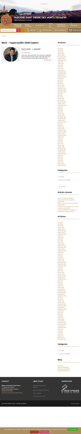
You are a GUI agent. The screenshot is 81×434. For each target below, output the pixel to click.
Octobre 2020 (61, 133)
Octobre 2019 (61, 152)
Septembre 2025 (62, 60)
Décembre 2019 (62, 148)
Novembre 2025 (62, 56)
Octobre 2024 (61, 75)
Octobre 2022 (61, 103)
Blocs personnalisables (65, 180)
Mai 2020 (60, 140)
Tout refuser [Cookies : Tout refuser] (34, 432)
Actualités (61, 176)
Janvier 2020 (61, 146)
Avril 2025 (60, 66)
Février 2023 (61, 98)
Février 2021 (61, 126)
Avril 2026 (60, 50)
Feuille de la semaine (18, 25)
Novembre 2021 (62, 118)
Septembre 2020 (62, 135)
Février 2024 (61, 85)
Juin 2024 (60, 80)
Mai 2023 (60, 95)
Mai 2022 (60, 108)
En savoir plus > (48, 60)
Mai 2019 (60, 158)
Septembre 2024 (62, 76)
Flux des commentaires (64, 369)
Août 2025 (60, 61)
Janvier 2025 (61, 70)
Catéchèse (62, 30)
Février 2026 (61, 53)
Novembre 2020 (62, 131)
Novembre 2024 (62, 73)
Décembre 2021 (62, 116)
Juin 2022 (60, 106)
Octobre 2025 (61, 58)
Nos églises (47, 30)
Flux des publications (63, 367)
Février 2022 (61, 113)
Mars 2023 (60, 96)
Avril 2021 (60, 125)
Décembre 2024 (62, 71)
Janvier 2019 (61, 163)
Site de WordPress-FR (64, 370)
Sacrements (41, 25)
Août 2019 (60, 155)
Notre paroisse (29, 25)
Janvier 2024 (61, 86)
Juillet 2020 (61, 136)
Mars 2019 (60, 162)
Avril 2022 (60, 110)
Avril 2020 (60, 141)
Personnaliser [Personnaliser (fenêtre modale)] (44, 432)
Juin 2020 (60, 138)
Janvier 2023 (61, 100)
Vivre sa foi (52, 25)
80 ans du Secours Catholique (66, 198)
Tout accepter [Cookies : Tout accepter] (73, 429)
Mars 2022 (60, 111)
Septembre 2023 (62, 91)
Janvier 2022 (61, 115)
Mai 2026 (60, 48)
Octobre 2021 (61, 120)
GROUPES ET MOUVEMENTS (62, 25)
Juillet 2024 (61, 78)
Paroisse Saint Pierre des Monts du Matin (47, 18)
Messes (33, 30)
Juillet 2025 (61, 63)
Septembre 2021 (62, 121)
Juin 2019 (60, 157)
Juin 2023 (60, 93)
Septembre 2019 (62, 153)
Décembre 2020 (62, 130)
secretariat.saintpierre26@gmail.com (12, 392)
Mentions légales (75, 403)
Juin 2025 (60, 65)
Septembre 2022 (62, 105)
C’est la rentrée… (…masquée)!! (31, 49)
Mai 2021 (60, 123)
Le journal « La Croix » (39, 396)
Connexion (60, 365)
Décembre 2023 (62, 88)
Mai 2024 (60, 81)
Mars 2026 (60, 51)
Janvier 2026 (61, 55)
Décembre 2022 (62, 101)
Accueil (4, 36)
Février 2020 (61, 145)
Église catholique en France (41, 390)
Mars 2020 (60, 143)
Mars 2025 (60, 68)
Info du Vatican (37, 393)
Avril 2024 (60, 83)
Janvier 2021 (61, 128)
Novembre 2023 (62, 90)
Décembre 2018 (62, 165)
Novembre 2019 (62, 150)
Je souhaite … (74, 25)
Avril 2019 (60, 160)
